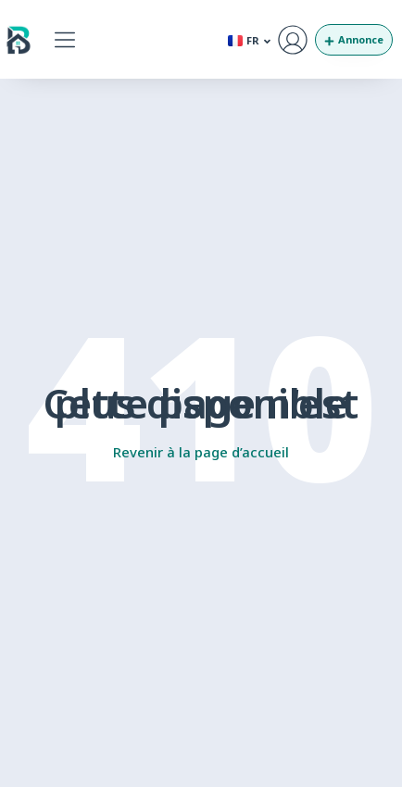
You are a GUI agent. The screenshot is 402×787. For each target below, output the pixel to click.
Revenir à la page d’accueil (201, 452)
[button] (64, 39)
